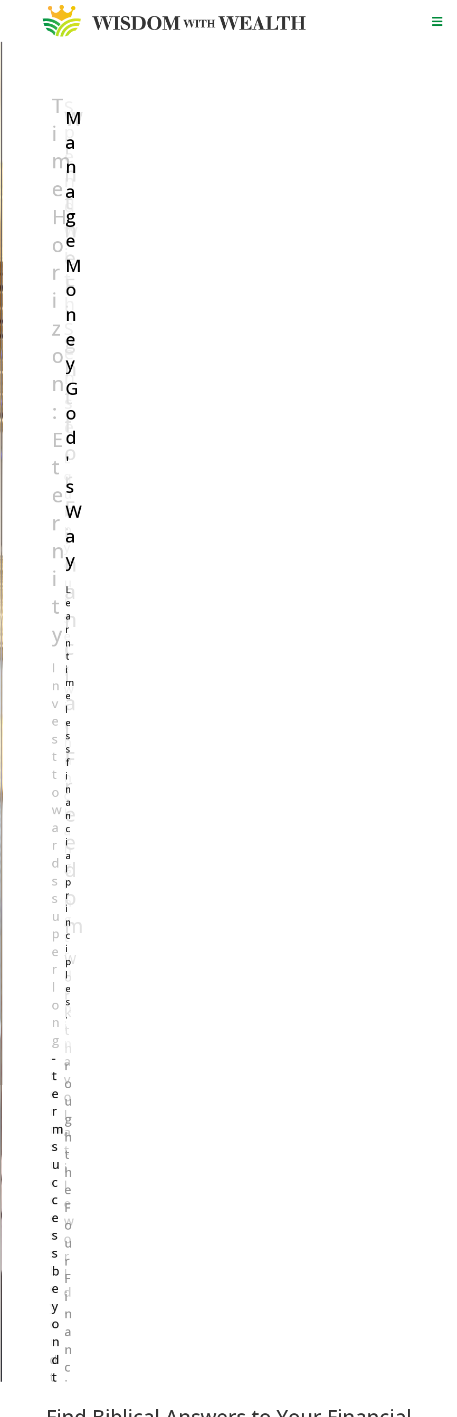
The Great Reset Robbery (351, 997)
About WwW (158, 1172)
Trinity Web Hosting (307, 1399)
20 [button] (302, 1080)
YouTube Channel (93, 1252)
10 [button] (196, 1080)
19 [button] (291, 1080)
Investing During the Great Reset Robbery (99, 1004)
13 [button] (228, 1080)
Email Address (280, 1222)
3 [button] (123, 1080)
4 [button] (133, 1080)
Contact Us (156, 1182)
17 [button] (270, 1080)
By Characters (66, 1193)
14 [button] (239, 1080)
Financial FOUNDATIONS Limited (292, 1355)
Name (264, 1188)
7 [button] (165, 1080)
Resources (155, 1161)
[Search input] (191, 410)
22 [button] (323, 1080)
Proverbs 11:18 (241, 1376)
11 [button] (207, 1080)
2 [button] (112, 1080)
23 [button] (334, 1080)
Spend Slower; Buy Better (219, 997)
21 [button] (313, 1080)
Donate (229, 1338)
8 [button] (175, 1080)
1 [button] (101, 1080)
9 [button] (186, 1080)
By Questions (65, 1161)
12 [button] (218, 1080)
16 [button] (260, 1080)
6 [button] (154, 1080)
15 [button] (249, 1080)
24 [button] (344, 1080)
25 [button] (355, 1080)
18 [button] (281, 1080)
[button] (11, 173)
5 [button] (144, 1080)
